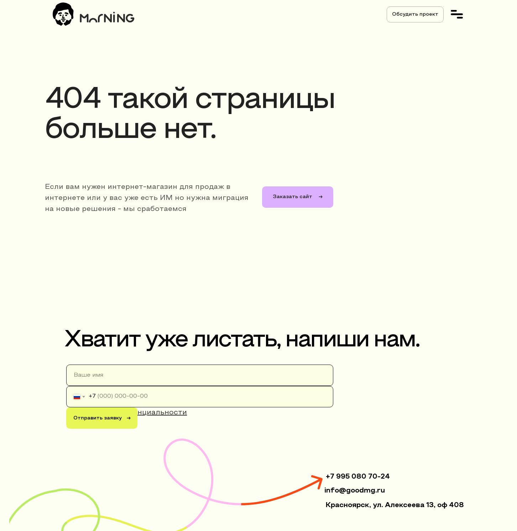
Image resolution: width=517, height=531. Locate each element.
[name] (199, 375)
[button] (415, 14)
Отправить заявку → (102, 418)
